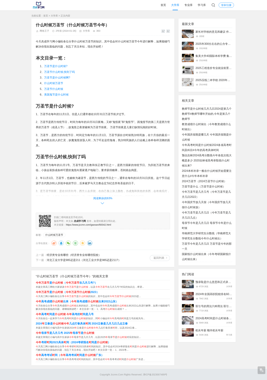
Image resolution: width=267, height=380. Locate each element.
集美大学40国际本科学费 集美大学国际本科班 (223, 55)
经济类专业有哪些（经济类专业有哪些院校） (74, 255)
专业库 (188, 5)
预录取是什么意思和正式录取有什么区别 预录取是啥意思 (229, 282)
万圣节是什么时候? (55, 66)
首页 (163, 5)
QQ (61, 243)
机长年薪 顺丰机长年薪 (209, 330)
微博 (54, 243)
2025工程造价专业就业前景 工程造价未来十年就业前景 (228, 68)
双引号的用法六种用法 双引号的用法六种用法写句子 (227, 306)
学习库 (202, 5)
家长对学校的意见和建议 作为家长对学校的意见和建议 (228, 31)
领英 (89, 243)
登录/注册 (226, 5)
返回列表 (158, 257)
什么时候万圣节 (53, 83)
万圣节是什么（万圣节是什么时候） (203, 186)
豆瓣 (75, 243)
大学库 (175, 5)
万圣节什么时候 (53, 89)
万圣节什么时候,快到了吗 (59, 71)
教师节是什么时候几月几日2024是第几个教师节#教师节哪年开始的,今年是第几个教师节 (207, 113)
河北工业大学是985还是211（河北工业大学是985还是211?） (84, 260)
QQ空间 (82, 243)
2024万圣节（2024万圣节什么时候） (204, 181)
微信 (68, 243)
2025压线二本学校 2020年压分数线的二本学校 (223, 80)
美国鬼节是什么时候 (56, 94)
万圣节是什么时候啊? (57, 77)
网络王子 (44, 30)
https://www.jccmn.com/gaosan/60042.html (88, 224)
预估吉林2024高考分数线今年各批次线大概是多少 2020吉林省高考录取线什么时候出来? (207, 160)
